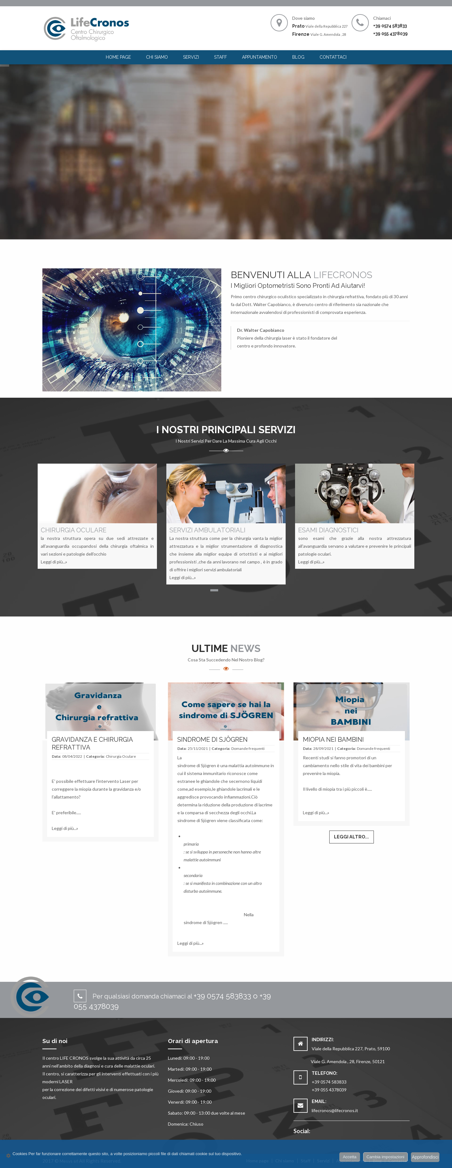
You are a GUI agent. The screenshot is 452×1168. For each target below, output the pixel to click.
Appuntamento (259, 57)
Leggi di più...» (54, 561)
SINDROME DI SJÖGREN (212, 739)
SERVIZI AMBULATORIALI (207, 530)
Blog (298, 57)
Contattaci (333, 57)
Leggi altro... (351, 836)
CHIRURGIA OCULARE (73, 530)
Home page (118, 57)
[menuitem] (118, 57)
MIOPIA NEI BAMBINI (333, 739)
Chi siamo (157, 57)
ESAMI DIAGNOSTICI (328, 530)
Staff (220, 57)
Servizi (191, 57)
